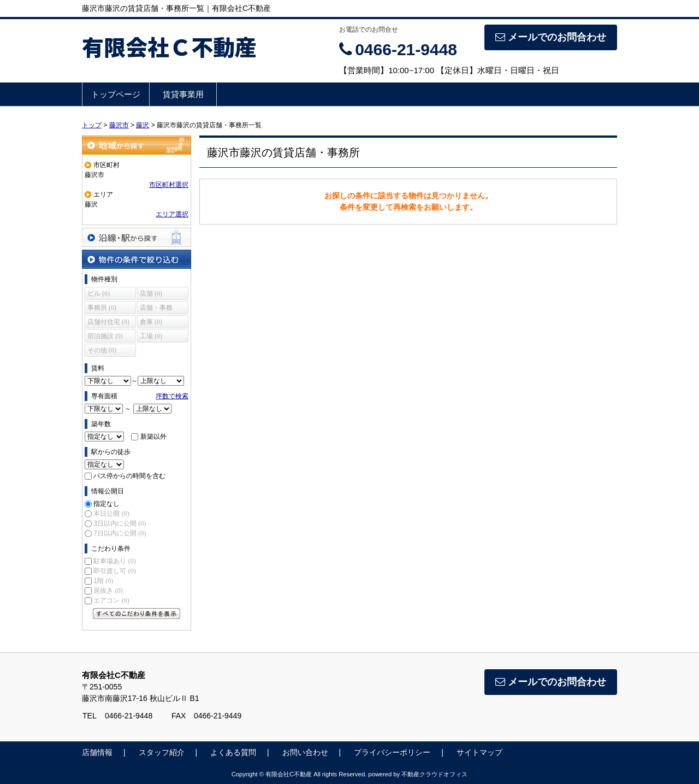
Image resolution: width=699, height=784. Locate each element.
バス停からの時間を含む (129, 476)
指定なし (106, 504)
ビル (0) (98, 293)
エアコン (111, 600)
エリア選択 (172, 214)
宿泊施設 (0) (105, 336)
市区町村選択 (168, 184)
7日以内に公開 (119, 533)
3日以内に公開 (119, 523)
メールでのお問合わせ (550, 37)
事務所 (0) (101, 307)
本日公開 (111, 513)
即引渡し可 (114, 571)
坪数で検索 (172, 396)
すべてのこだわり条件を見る (136, 613)
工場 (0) (151, 336)
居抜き (107, 590)
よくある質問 (233, 752)
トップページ (115, 94)
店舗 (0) (151, 293)
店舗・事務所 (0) (156, 309)
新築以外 (153, 436)
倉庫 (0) (151, 322)
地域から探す (136, 145)
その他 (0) (101, 350)
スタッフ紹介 (162, 752)
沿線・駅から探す (136, 237)
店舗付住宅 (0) (108, 322)
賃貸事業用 (183, 94)
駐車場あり (114, 561)
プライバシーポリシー (392, 752)
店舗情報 (97, 752)
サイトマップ (479, 752)
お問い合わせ (305, 752)
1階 (103, 581)
